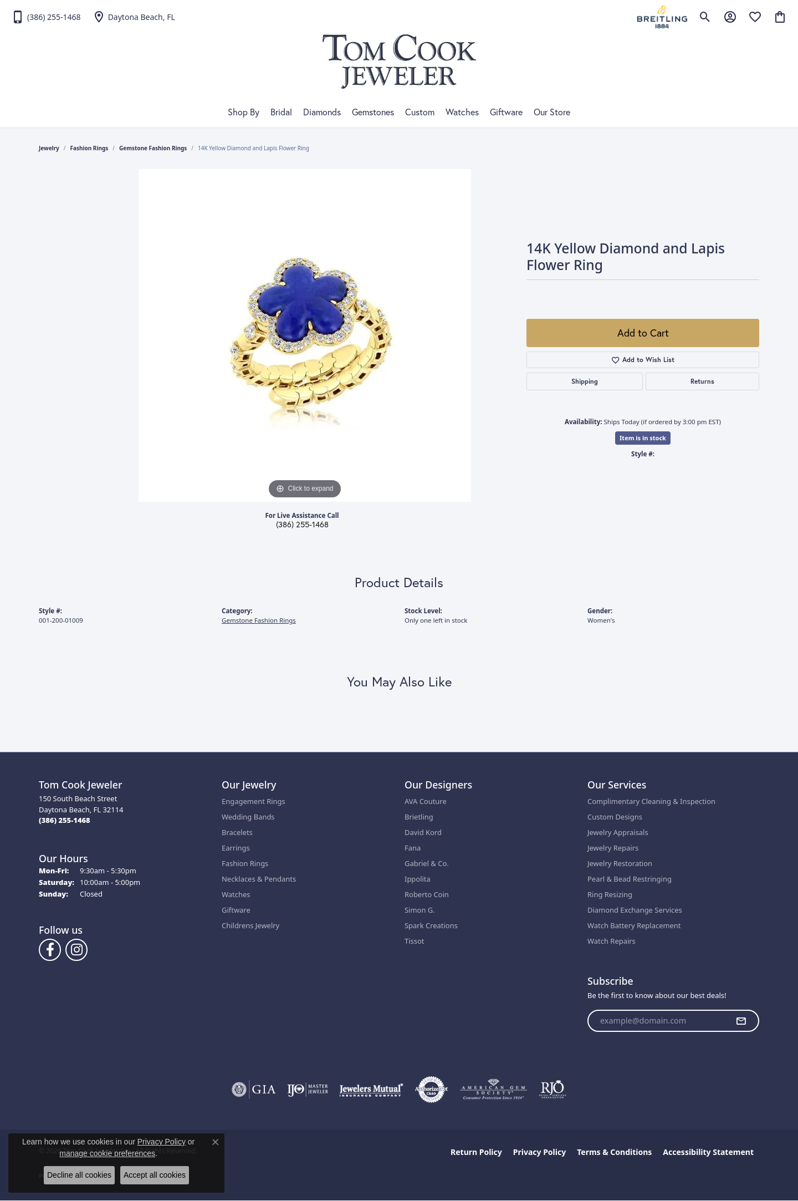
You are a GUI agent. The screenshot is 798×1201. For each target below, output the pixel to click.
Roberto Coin (427, 894)
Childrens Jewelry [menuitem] (250, 925)
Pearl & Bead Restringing (629, 879)
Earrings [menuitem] (236, 848)
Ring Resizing (609, 894)
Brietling (419, 817)
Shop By (243, 112)
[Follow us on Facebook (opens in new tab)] (50, 950)
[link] (46, 17)
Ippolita (418, 879)
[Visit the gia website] (254, 1089)
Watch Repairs (611, 941)
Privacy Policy (539, 1152)
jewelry (49, 148)
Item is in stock (643, 438)
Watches (462, 112)
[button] (705, 17)
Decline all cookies (79, 1175)
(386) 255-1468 (302, 525)
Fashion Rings (89, 148)
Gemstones (373, 112)
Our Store (552, 112)
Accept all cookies (155, 1175)
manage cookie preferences (107, 1153)
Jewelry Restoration (619, 863)
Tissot (414, 941)
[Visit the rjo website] (552, 1089)
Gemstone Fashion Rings (153, 148)
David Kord (423, 832)
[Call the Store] (64, 820)
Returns (702, 381)
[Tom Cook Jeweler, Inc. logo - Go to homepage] (399, 61)
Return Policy (476, 1152)
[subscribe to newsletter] (741, 1021)
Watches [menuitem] (236, 894)
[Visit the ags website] (493, 1089)
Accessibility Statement (708, 1152)
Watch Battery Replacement (634, 925)
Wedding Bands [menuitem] (248, 817)
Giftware (506, 112)
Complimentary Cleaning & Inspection (651, 801)
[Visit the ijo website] (308, 1089)
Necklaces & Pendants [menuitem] (259, 879)
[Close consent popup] (215, 1142)
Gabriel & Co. (427, 863)
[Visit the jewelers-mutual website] (371, 1089)
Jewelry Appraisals (617, 832)
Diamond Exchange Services (634, 910)
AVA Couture (426, 801)
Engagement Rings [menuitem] (253, 801)
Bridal (281, 112)
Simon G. (420, 910)
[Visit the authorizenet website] (432, 1089)
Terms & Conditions (614, 1152)
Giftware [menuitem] (236, 910)
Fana (413, 848)
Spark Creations (431, 925)
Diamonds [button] (322, 112)
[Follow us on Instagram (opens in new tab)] (76, 950)
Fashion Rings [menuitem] (245, 863)
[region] (305, 335)
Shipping (584, 381)
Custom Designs (614, 817)
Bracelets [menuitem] (237, 832)
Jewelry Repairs (612, 848)
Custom (419, 112)
